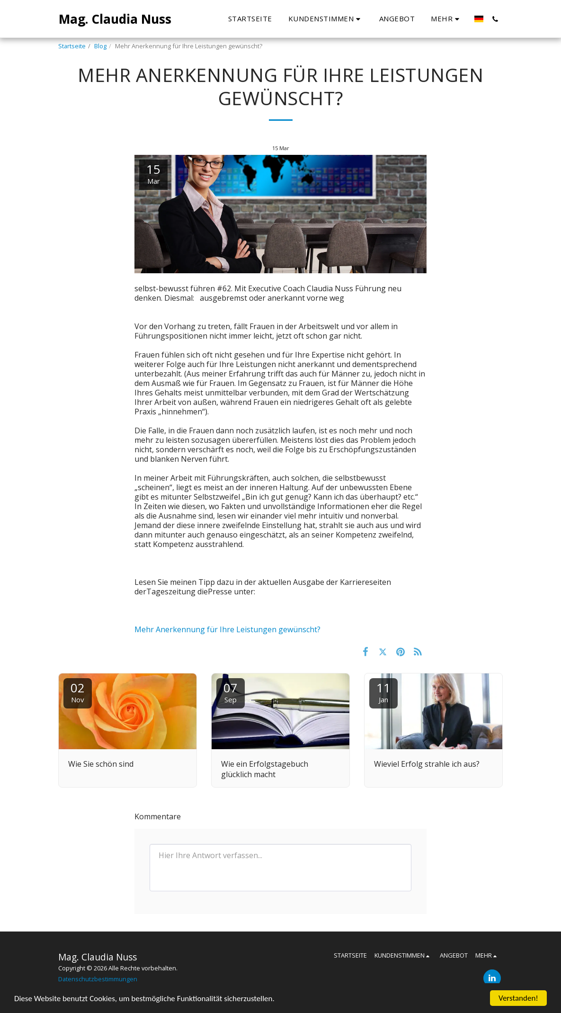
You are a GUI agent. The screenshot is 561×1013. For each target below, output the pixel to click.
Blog (100, 46)
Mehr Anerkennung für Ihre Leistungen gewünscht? (227, 629)
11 (383, 691)
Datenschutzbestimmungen (97, 979)
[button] (326, 19)
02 (77, 691)
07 (230, 691)
